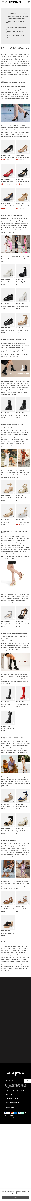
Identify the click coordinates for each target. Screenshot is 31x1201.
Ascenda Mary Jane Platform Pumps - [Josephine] (23, 181)
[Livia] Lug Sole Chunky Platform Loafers (8, 330)
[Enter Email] (14, 1081)
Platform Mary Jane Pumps (8, 306)
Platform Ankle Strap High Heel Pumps (23, 330)
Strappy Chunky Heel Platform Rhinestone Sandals (8, 624)
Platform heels (5, 54)
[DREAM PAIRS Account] (25, 2)
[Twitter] (24, 1090)
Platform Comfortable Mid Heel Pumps (8, 157)
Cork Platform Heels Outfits (14, 38)
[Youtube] (20, 1090)
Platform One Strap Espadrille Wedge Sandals (23, 806)
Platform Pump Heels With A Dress (16, 18)
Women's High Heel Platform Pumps (23, 306)
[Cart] (28, 2)
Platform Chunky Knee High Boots (23, 704)
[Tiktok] (14, 1090)
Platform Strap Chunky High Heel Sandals (23, 498)
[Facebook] (7, 1090)
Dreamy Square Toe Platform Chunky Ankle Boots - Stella (8, 415)
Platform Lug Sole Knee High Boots (8, 704)
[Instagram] (11, 1090)
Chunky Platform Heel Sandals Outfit (16, 25)
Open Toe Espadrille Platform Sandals (8, 806)
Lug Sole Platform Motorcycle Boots (8, 728)
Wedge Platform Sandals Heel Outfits (16, 35)
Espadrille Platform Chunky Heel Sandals (23, 831)
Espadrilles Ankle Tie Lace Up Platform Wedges (8, 831)
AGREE (15, 1197)
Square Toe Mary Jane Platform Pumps (8, 282)
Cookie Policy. (20, 1194)
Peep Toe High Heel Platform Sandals (23, 624)
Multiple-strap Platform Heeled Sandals (8, 522)
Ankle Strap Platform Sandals (23, 909)
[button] (2, 2)
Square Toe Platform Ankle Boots (23, 415)
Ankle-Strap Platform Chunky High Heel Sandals (23, 522)
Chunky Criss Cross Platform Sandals (8, 909)
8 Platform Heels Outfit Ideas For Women (17, 13)
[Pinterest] (17, 1090)
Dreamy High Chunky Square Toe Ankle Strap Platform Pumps (23, 282)
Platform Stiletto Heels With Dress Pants (17, 16)
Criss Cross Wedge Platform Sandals (8, 933)
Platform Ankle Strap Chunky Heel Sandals (8, 498)
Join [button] (27, 1081)
